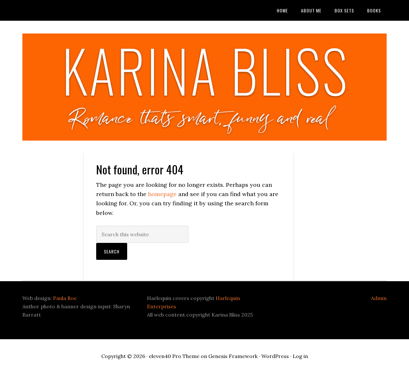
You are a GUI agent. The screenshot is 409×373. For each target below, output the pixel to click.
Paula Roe (65, 298)
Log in (300, 356)
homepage (162, 194)
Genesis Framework (233, 356)
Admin (379, 298)
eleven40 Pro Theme (174, 356)
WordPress (275, 356)
